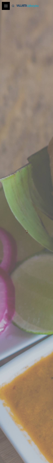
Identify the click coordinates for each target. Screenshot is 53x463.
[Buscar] (13, 6)
